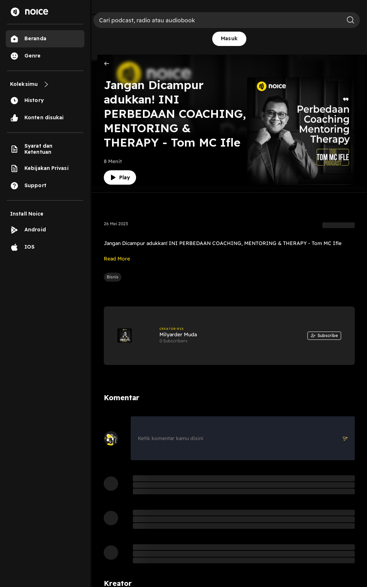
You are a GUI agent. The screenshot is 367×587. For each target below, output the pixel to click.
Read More (117, 258)
